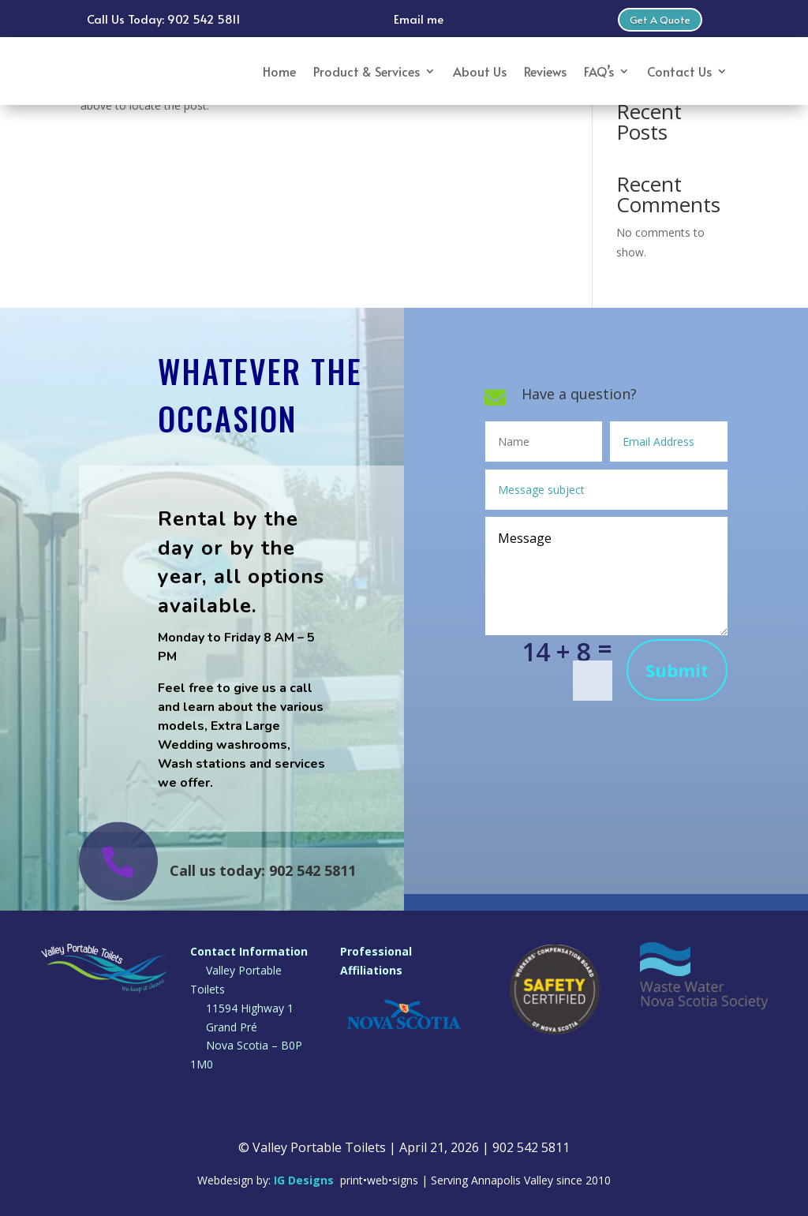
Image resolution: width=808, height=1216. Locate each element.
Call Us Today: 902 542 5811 (164, 18)
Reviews (545, 71)
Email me (418, 18)
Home (279, 71)
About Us (480, 71)
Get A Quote (660, 20)
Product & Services (366, 71)
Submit (677, 670)
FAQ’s (599, 71)
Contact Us (679, 71)
